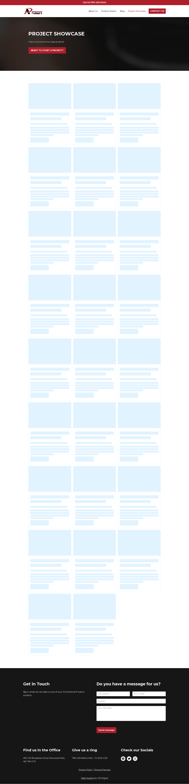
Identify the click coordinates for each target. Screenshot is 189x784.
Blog (121, 11)
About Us (91, 11)
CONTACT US (157, 11)
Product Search (108, 11)
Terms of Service (102, 770)
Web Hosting (87, 778)
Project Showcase (136, 11)
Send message (106, 730)
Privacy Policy (85, 770)
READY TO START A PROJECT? (47, 50)
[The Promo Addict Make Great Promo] (33, 11)
